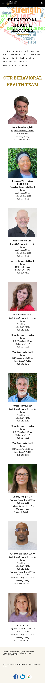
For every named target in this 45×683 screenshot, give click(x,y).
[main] (22, 26)
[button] (3, 3)
